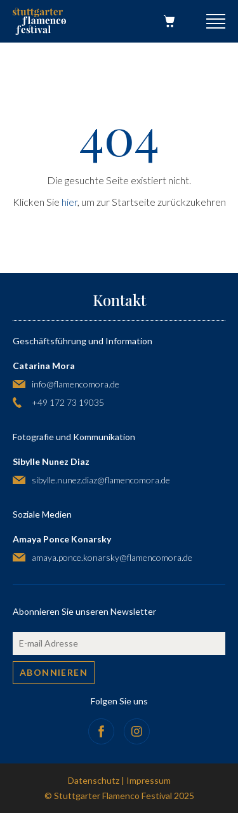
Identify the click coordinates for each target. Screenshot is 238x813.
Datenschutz (93, 780)
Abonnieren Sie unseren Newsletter (84, 611)
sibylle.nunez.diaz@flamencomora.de (101, 479)
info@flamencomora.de (75, 384)
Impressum (148, 780)
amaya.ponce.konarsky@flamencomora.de (112, 557)
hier (69, 202)
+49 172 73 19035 (68, 402)
